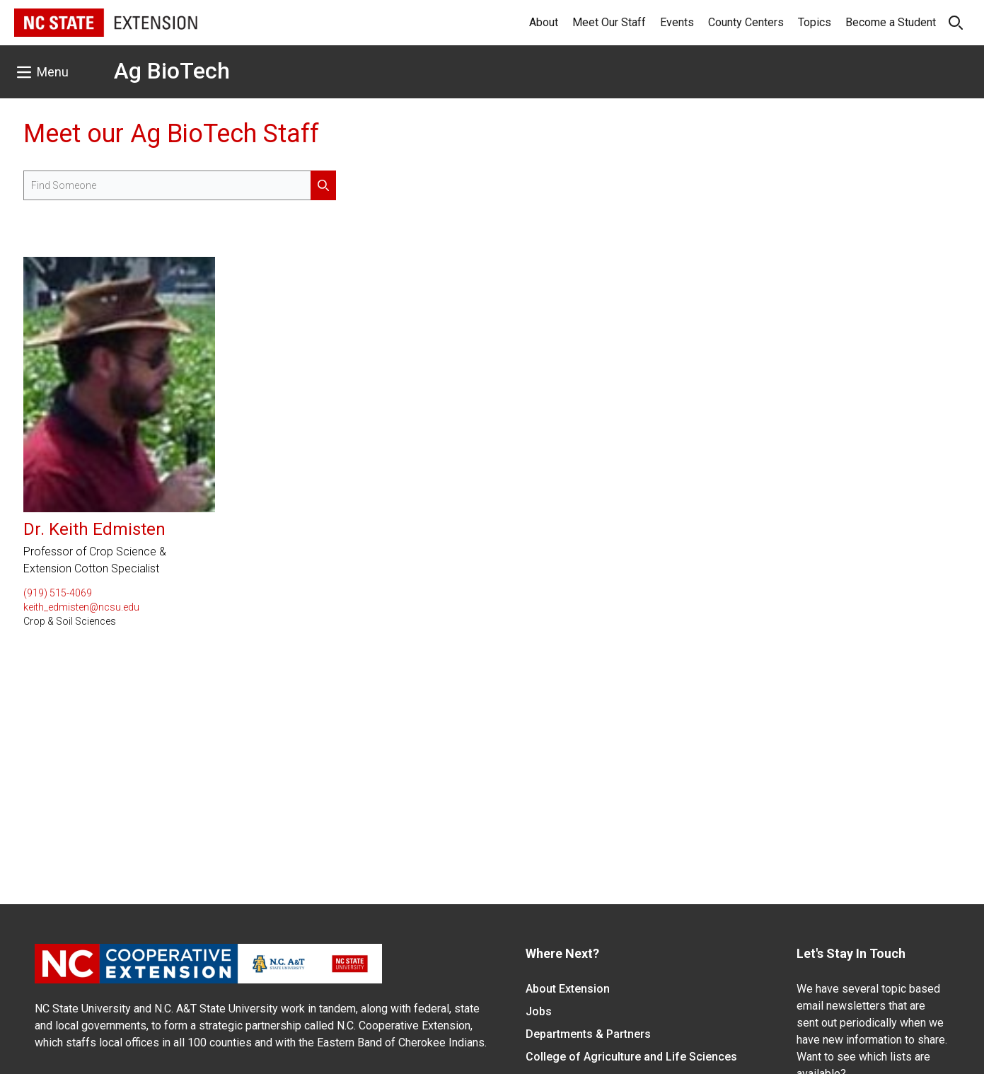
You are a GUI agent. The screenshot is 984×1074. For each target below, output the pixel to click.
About (543, 22)
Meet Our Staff (609, 22)
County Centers (746, 22)
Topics (814, 22)
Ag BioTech (172, 70)
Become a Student (890, 22)
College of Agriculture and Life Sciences (631, 1056)
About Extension (568, 988)
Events (677, 22)
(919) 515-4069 (57, 593)
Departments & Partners (588, 1034)
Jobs (539, 1011)
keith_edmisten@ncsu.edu (81, 607)
